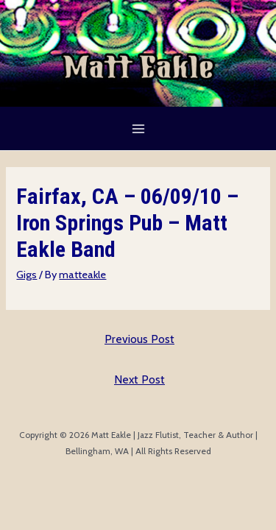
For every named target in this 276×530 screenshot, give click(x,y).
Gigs (26, 274)
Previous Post (139, 339)
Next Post (139, 379)
